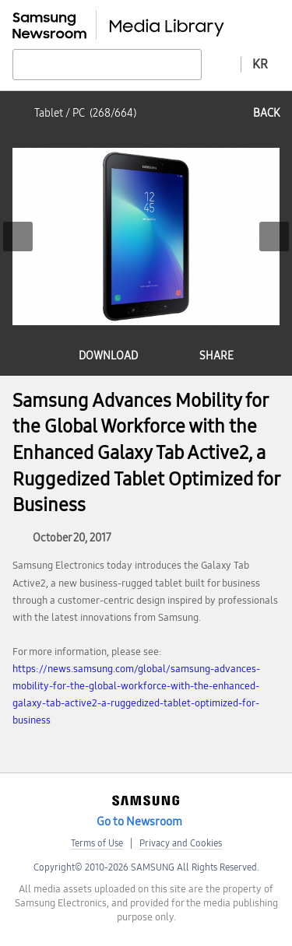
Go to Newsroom (139, 822)
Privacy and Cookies (180, 843)
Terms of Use (97, 843)
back (266, 113)
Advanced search (221, 64)
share (216, 356)
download (108, 356)
